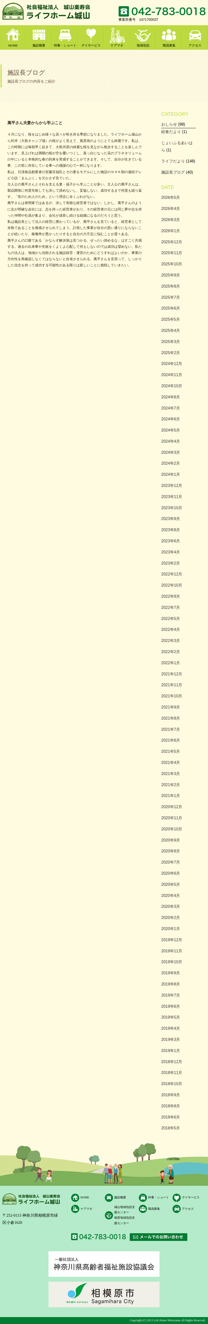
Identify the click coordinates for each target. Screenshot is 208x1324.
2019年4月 (170, 1028)
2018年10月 (171, 1084)
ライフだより (173, 161)
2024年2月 (170, 463)
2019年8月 (170, 984)
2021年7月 (170, 729)
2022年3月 (170, 641)
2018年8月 (170, 1106)
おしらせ (169, 124)
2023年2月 (170, 563)
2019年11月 (171, 951)
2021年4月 (170, 762)
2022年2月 (170, 652)
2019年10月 (171, 962)
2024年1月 (170, 474)
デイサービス (91, 45)
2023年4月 (170, 552)
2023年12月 (171, 485)
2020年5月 (170, 884)
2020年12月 (171, 807)
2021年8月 (170, 718)
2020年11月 (171, 818)
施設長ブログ (173, 172)
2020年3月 (170, 906)
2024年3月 (170, 452)
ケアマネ (117, 45)
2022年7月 (170, 607)
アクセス (195, 45)
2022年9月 (170, 596)
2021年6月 (170, 740)
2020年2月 (170, 917)
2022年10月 (171, 585)
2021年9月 (170, 707)
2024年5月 (170, 430)
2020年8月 (170, 851)
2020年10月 (171, 829)
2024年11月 (171, 375)
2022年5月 (170, 618)
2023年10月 (171, 508)
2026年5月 (170, 197)
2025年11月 (171, 253)
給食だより (171, 132)
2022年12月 (171, 574)
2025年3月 (170, 342)
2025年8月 (170, 286)
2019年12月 (171, 940)
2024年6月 (170, 419)
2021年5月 (170, 751)
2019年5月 (170, 1017)
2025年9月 (170, 275)
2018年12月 (171, 1062)
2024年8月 (170, 397)
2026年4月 (170, 208)
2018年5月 (170, 1128)
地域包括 (143, 45)
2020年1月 (170, 929)
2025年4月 (170, 330)
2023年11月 (171, 497)
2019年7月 (170, 995)
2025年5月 (170, 319)
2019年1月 (170, 1051)
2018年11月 (171, 1073)
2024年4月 (170, 441)
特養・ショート (65, 45)
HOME (13, 45)
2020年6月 (170, 873)
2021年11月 (171, 685)
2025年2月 (170, 353)
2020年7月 (170, 862)
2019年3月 (170, 1039)
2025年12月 (171, 242)
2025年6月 (170, 308)
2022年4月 (170, 629)
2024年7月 (170, 408)
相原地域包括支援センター (124, 1220)
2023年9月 (170, 519)
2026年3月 (170, 220)
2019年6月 (170, 1006)
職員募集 (169, 45)
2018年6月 (170, 1117)
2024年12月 (171, 364)
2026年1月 (170, 231)
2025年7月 (170, 297)
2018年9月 (170, 1095)
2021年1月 (170, 796)
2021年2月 (170, 785)
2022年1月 (170, 663)
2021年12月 (171, 674)
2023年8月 (170, 530)
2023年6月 (170, 541)
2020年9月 (170, 840)
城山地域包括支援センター (124, 1209)
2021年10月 (171, 696)
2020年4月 (170, 895)
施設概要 (38, 45)
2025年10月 (171, 264)
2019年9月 (170, 973)
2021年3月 (170, 774)
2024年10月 (171, 386)
